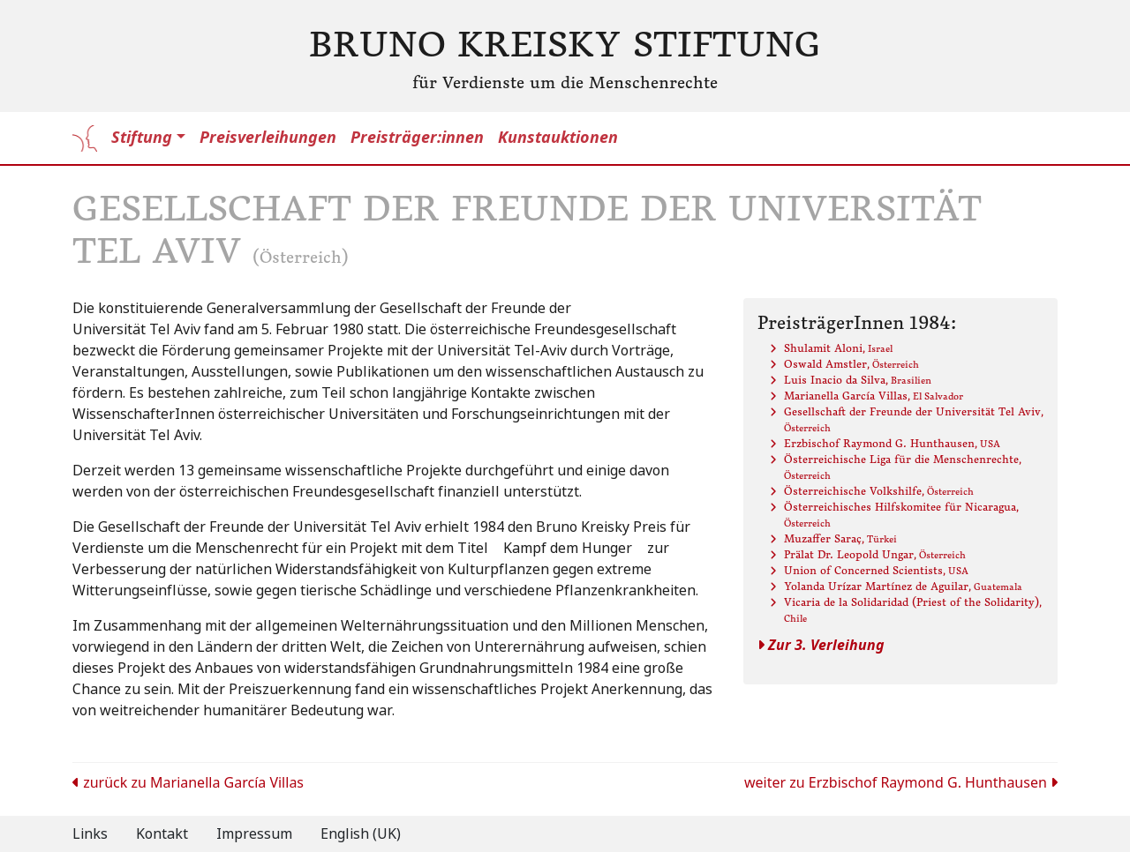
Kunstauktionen (558, 137)
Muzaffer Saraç (840, 538)
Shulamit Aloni (838, 347)
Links (90, 834)
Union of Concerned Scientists (876, 570)
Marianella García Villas (873, 395)
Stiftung (141, 137)
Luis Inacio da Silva (857, 379)
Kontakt (162, 834)
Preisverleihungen (268, 137)
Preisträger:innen (417, 137)
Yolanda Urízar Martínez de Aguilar (903, 586)
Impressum (254, 834)
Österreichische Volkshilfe (879, 490)
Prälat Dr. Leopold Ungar (875, 554)
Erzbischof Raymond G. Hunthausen (892, 443)
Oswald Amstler (851, 363)
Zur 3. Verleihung (821, 645)
